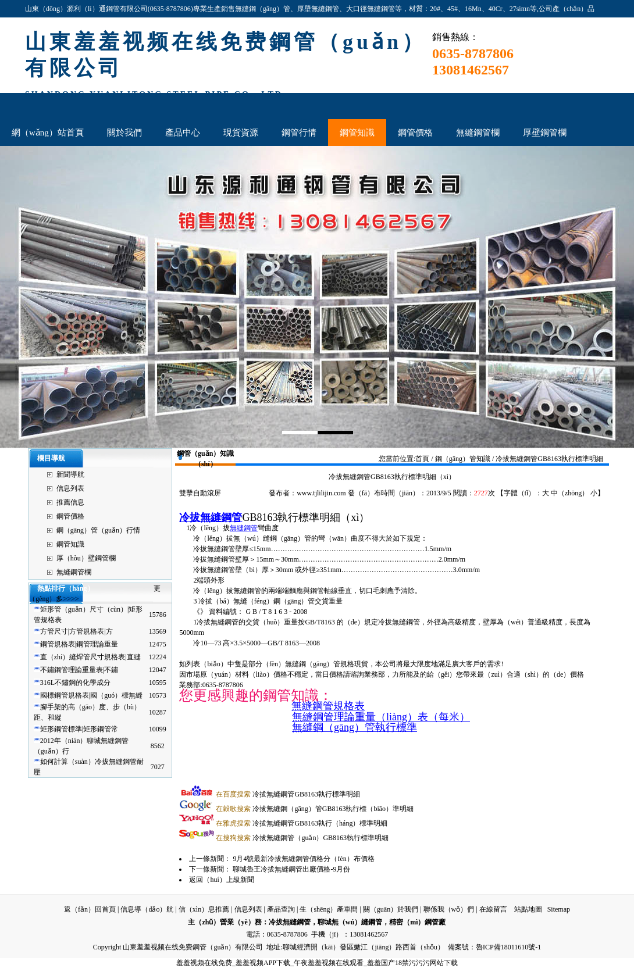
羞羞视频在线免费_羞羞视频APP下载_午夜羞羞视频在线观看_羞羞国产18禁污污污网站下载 (317, 963)
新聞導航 (70, 474)
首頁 (422, 459)
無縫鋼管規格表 (328, 706)
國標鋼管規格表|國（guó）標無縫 (91, 695)
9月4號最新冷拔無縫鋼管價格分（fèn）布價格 (303, 859)
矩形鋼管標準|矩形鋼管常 (79, 729)
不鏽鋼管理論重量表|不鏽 (79, 670)
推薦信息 (70, 502)
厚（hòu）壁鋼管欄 (86, 558)
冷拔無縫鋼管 (210, 517)
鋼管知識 (70, 544)
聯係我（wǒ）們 (449, 909)
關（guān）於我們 (390, 909)
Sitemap (558, 909)
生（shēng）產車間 (329, 909)
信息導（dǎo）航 (146, 909)
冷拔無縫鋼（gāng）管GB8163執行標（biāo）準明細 (315, 809)
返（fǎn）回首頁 (90, 909)
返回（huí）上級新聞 (221, 880)
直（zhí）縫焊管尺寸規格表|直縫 (90, 657)
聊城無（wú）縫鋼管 (350, 922)
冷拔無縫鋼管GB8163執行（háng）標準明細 (301, 823)
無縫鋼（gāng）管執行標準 (354, 727)
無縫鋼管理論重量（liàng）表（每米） (381, 717)
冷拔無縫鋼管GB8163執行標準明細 (288, 794)
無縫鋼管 (244, 528)
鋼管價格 (70, 516)
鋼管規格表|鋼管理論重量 (79, 644)
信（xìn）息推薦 (204, 909)
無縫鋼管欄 (73, 572)
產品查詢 (281, 909)
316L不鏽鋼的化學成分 (75, 682)
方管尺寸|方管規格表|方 (76, 631)
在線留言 (493, 909)
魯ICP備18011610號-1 (508, 947)
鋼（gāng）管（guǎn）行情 (98, 530)
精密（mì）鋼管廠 (417, 922)
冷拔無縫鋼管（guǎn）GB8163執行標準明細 (302, 838)
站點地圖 (528, 909)
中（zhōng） (570, 493)
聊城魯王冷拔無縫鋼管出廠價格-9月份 (291, 869)
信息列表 (70, 488)
